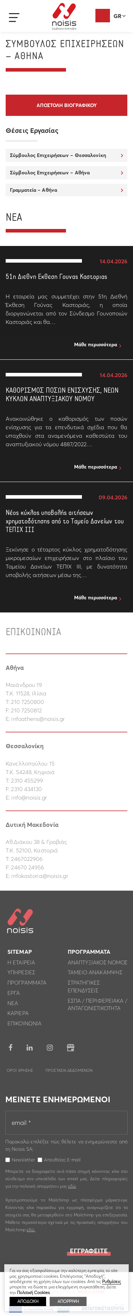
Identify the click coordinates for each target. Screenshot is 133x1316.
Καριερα (18, 1015)
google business (70, 1049)
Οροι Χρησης (20, 1072)
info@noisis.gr (28, 797)
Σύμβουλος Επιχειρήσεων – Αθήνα (50, 172)
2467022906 (27, 858)
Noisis (64, 16)
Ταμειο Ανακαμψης (95, 974)
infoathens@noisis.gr (38, 718)
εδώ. (31, 1231)
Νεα (12, 1005)
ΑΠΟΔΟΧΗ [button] (27, 1301)
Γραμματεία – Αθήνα (33, 190)
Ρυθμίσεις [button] (111, 1281)
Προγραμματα (26, 984)
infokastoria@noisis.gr (39, 875)
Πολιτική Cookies (33, 1292)
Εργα (13, 994)
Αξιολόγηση (102, 15)
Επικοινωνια (24, 1025)
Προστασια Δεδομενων (69, 1072)
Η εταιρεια (21, 964)
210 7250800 (27, 701)
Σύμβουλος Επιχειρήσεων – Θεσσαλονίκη (58, 155)
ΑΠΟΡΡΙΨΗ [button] (68, 1301)
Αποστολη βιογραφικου (67, 105)
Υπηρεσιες (21, 974)
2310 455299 (27, 780)
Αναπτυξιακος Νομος (98, 964)
